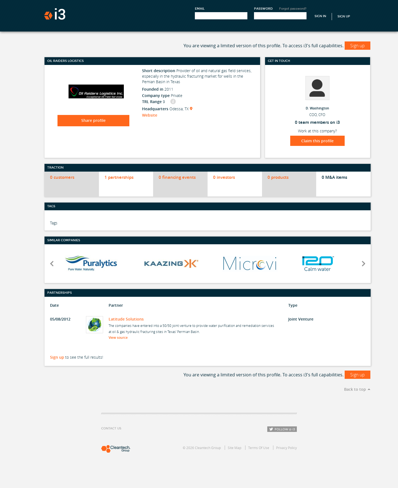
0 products (278, 177)
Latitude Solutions (126, 319)
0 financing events (177, 177)
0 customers (62, 177)
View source (120, 337)
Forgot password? (293, 8)
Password (263, 8)
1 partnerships (118, 177)
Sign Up (343, 16)
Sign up (357, 46)
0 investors (224, 177)
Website (149, 115)
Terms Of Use (258, 447)
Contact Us (111, 428)
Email (200, 8)
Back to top (355, 389)
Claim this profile (317, 140)
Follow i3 (282, 429)
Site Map (234, 447)
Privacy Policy (286, 447)
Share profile (93, 120)
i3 (54, 14)
